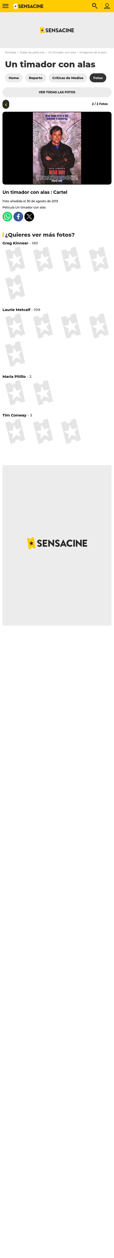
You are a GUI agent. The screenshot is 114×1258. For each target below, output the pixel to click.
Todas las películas (32, 52)
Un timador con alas (62, 52)
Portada (10, 52)
